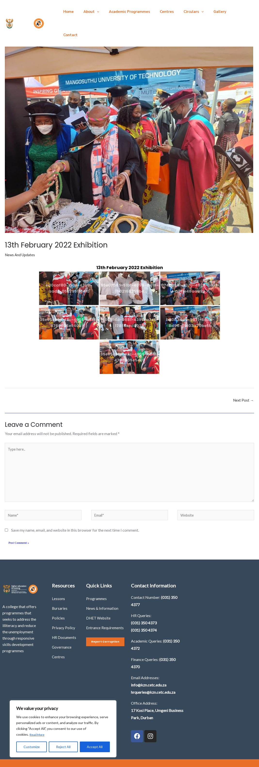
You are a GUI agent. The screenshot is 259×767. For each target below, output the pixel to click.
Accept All (95, 747)
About (88, 11)
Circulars (183, 11)
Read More (38, 735)
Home (67, 11)
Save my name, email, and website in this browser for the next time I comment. (75, 513)
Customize (32, 747)
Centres (158, 11)
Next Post (243, 377)
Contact (227, 11)
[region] (63, 729)
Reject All (63, 747)
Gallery (206, 11)
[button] (93, 11)
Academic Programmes (123, 11)
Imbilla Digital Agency (172, 752)
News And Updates (21, 231)
